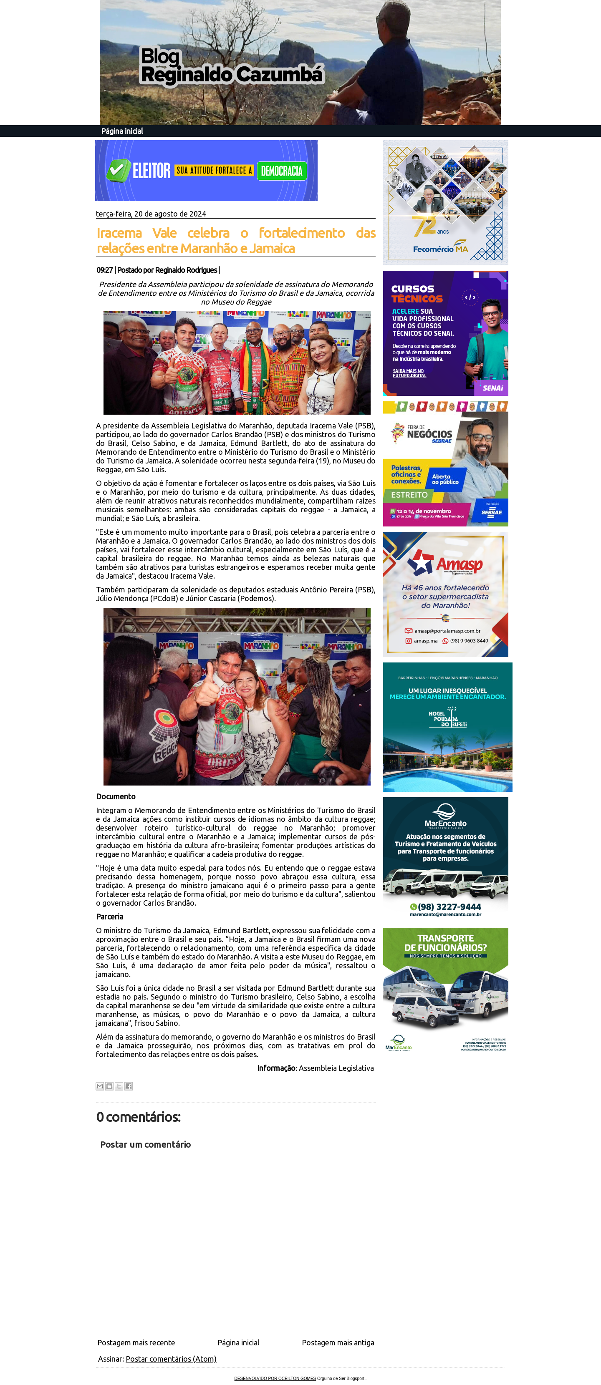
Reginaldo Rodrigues (186, 270)
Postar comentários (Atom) (171, 1359)
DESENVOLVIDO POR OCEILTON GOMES (275, 1378)
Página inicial (122, 131)
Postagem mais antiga (338, 1342)
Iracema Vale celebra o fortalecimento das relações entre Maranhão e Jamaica (235, 240)
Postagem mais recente (136, 1342)
